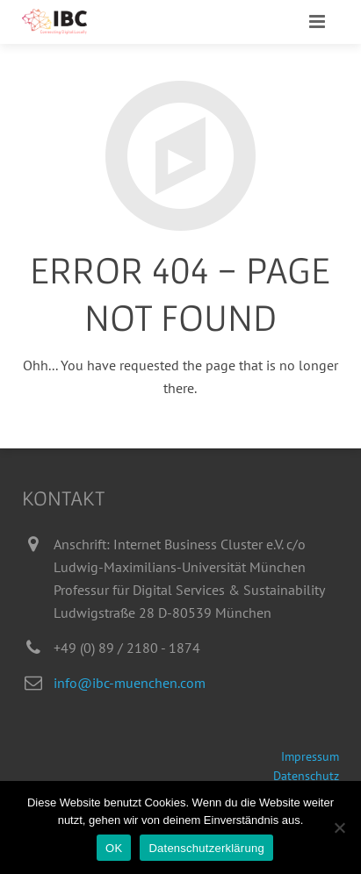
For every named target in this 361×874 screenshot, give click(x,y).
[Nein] (339, 827)
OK (113, 848)
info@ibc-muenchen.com (130, 682)
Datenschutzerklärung (206, 848)
